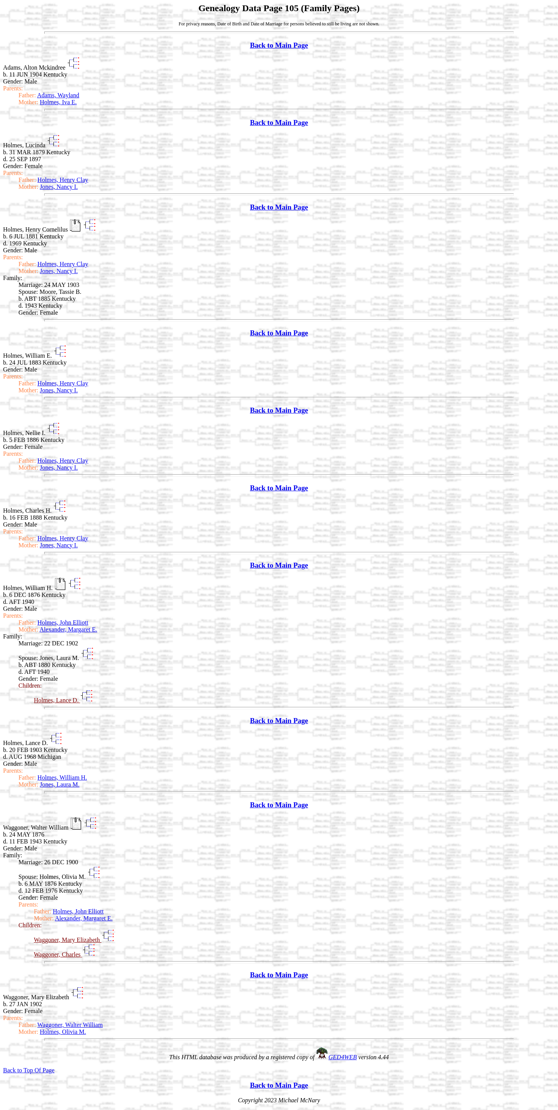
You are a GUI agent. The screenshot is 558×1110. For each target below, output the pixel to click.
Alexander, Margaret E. (68, 629)
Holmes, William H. (62, 777)
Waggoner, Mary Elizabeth (68, 940)
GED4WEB (342, 1057)
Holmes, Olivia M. (63, 1031)
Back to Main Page (279, 45)
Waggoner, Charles (58, 954)
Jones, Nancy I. (59, 186)
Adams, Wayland (58, 95)
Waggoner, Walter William (70, 1025)
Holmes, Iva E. (58, 102)
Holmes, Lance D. (57, 700)
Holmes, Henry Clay (62, 180)
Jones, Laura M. (60, 784)
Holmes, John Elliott (62, 622)
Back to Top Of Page (29, 1070)
